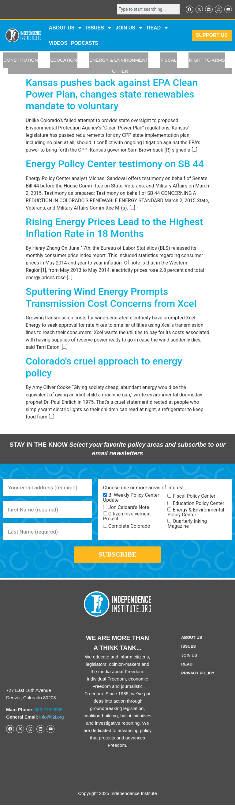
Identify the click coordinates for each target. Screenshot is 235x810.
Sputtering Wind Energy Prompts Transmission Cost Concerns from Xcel (111, 298)
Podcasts (84, 43)
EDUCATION (63, 60)
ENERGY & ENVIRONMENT (118, 60)
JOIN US (129, 28)
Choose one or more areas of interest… (145, 488)
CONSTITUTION (20, 60)
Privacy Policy (197, 678)
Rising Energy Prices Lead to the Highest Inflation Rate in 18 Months (114, 228)
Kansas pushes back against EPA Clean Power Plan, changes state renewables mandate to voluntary (112, 94)
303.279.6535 (49, 714)
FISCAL (169, 60)
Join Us (189, 660)
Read (186, 669)
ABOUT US (66, 28)
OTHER (120, 71)
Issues (99, 28)
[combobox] (146, 9)
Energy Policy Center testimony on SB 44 (115, 164)
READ (158, 28)
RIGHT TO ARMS (207, 60)
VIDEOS (58, 43)
